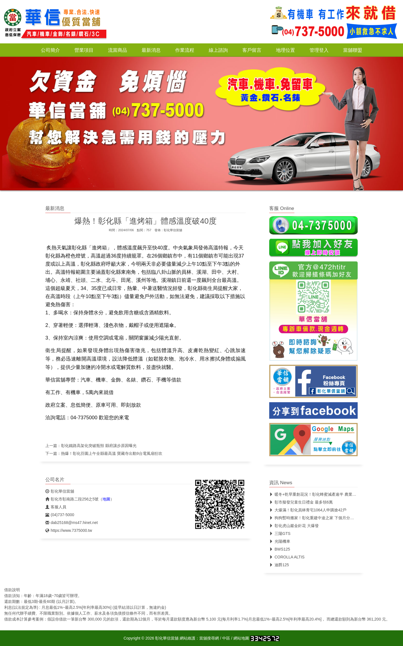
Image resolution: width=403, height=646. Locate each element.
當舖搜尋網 (209, 638)
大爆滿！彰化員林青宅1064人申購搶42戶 (307, 510)
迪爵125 (279, 565)
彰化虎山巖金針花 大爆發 (294, 525)
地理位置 (285, 50)
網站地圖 (241, 638)
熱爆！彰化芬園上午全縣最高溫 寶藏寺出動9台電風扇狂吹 (111, 453)
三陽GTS (279, 533)
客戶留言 (251, 50)
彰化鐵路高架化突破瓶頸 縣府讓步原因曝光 (99, 445)
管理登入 (319, 50)
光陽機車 (279, 541)
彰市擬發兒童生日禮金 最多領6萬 (301, 502)
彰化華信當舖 (173, 230)
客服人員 (55, 507)
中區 (226, 638)
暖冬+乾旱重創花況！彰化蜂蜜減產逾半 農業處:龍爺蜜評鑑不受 (327, 494)
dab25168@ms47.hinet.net (71, 522)
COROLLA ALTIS (286, 557)
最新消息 (151, 50)
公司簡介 (50, 50)
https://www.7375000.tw (68, 530)
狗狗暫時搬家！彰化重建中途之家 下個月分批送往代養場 (321, 518)
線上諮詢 (218, 50)
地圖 (106, 499)
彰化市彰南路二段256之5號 (72, 499)
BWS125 (279, 549)
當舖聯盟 (352, 50)
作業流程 (184, 50)
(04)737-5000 (59, 514)
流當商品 (117, 50)
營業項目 (83, 50)
